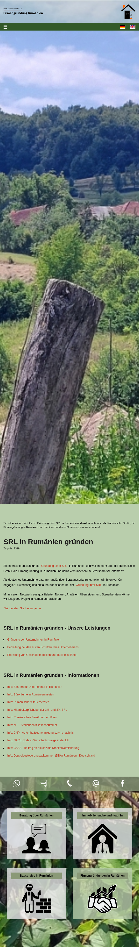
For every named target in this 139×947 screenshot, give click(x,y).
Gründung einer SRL (54, 566)
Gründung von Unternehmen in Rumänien (34, 639)
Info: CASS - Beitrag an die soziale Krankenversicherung (43, 748)
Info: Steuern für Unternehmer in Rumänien (34, 687)
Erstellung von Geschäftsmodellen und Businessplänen (42, 655)
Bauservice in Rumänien (36, 875)
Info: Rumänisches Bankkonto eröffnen (32, 717)
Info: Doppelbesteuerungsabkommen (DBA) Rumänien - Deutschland (51, 755)
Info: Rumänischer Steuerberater (28, 702)
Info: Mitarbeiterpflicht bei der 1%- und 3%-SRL (37, 709)
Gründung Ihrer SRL (89, 585)
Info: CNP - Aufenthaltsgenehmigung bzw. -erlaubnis (40, 732)
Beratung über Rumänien (36, 815)
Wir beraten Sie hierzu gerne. (23, 608)
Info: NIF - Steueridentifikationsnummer (32, 725)
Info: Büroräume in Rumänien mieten (30, 694)
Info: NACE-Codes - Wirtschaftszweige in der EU (38, 740)
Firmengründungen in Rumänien (102, 875)
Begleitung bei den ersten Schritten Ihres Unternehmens (43, 647)
